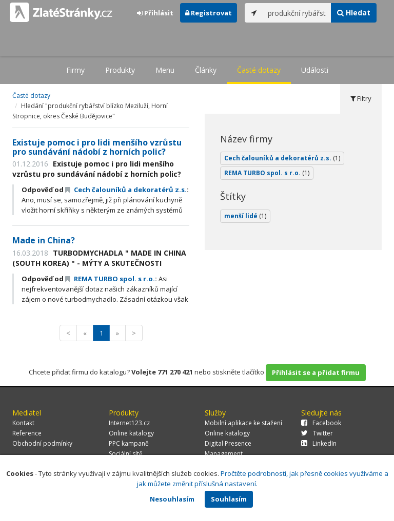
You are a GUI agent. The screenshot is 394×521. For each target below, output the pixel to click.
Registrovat (208, 12)
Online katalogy (131, 433)
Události (314, 70)
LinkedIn (319, 443)
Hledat (353, 12)
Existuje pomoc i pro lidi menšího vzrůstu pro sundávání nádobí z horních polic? (97, 147)
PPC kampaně (129, 443)
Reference (27, 433)
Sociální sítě (126, 453)
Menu (164, 70)
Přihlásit (155, 12)
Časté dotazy (259, 70)
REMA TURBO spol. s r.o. (110, 278)
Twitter (317, 433)
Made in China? (43, 240)
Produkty (120, 70)
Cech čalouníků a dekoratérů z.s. (126, 189)
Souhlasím (229, 499)
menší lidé (245, 216)
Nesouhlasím (172, 499)
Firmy (75, 70)
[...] (297, 13)
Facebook (321, 423)
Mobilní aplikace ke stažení (243, 423)
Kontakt (23, 423)
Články (205, 70)
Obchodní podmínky (42, 443)
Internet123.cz (129, 423)
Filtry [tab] (360, 98)
